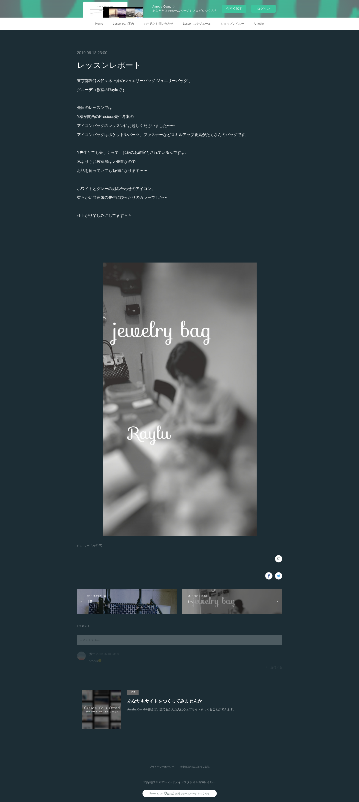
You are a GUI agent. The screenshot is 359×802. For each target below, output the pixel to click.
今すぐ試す (234, 8)
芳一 (92, 654)
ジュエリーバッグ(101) (89, 545)
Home (99, 23)
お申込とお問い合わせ (158, 23)
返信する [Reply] (274, 667)
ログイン (263, 9)
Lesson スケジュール (197, 23)
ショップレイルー (232, 23)
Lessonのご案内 (123, 23)
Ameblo (259, 23)
